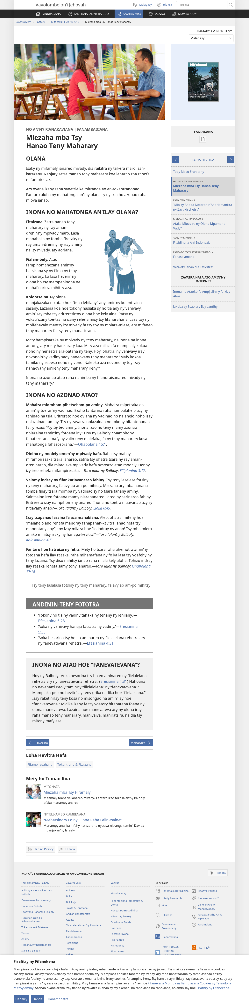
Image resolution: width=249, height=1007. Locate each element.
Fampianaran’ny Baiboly (35, 883)
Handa (37, 999)
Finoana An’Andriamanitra (36, 944)
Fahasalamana (203, 254)
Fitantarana (117, 951)
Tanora (25, 933)
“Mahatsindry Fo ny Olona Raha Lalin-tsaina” (83, 819)
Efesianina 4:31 (100, 643)
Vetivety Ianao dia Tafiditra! (193, 267)
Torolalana (72, 943)
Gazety (41, 22)
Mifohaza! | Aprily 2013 (65, 22)
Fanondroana (74, 937)
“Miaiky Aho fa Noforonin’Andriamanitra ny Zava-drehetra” (203, 205)
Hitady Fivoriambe (169, 898)
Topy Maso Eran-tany (188, 172)
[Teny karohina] (201, 4)
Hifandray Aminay (121, 916)
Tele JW (70, 948)
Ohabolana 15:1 (92, 444)
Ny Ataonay (117, 945)
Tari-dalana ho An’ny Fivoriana (83, 925)
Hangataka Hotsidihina (124, 910)
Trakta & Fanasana (77, 908)
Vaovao (115, 883)
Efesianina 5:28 (51, 620)
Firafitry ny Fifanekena (212, 988)
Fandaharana (74, 931)
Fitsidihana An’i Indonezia (203, 240)
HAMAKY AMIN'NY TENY (214, 31)
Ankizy (25, 939)
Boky (69, 896)
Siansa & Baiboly (30, 950)
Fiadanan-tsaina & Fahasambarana (31, 919)
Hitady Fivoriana (204, 891)
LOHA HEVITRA (203, 160)
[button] (88, 14)
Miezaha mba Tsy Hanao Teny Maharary (203, 186)
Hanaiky (21, 999)
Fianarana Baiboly (31, 906)
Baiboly (70, 890)
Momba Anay (118, 893)
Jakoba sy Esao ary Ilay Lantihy (195, 306)
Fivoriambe (117, 939)
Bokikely (71, 902)
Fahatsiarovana (120, 934)
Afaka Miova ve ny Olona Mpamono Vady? (203, 223)
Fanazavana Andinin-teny (36, 900)
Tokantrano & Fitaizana (34, 927)
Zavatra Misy (23, 22)
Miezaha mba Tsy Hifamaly (67, 792)
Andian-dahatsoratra (78, 914)
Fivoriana (116, 928)
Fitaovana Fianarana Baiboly (37, 912)
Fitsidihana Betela (121, 922)
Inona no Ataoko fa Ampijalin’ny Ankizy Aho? (201, 293)
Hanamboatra (58, 999)
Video (69, 954)
